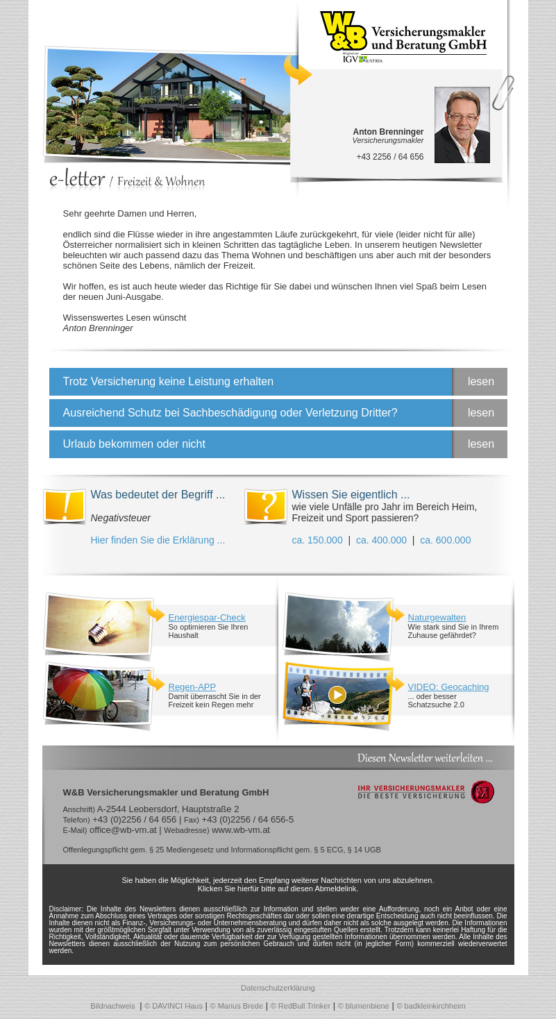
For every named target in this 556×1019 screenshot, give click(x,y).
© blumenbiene (363, 1006)
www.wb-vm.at (241, 830)
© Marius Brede (237, 1006)
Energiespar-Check (207, 617)
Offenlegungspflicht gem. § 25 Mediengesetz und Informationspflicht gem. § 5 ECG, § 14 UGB (222, 849)
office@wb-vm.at (123, 830)
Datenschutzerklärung (278, 988)
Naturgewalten (437, 617)
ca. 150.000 (317, 540)
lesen (481, 381)
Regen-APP (193, 687)
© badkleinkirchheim (430, 1006)
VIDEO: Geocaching (448, 687)
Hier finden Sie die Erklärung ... (158, 540)
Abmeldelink (335, 888)
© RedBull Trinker (300, 1006)
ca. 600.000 (445, 540)
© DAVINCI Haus (173, 1006)
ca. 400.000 (381, 540)
